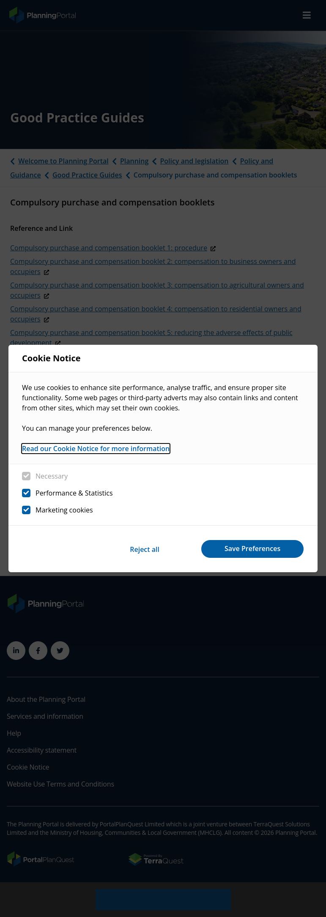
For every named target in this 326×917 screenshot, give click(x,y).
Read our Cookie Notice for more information (96, 449)
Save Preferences (251, 548)
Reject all (141, 548)
